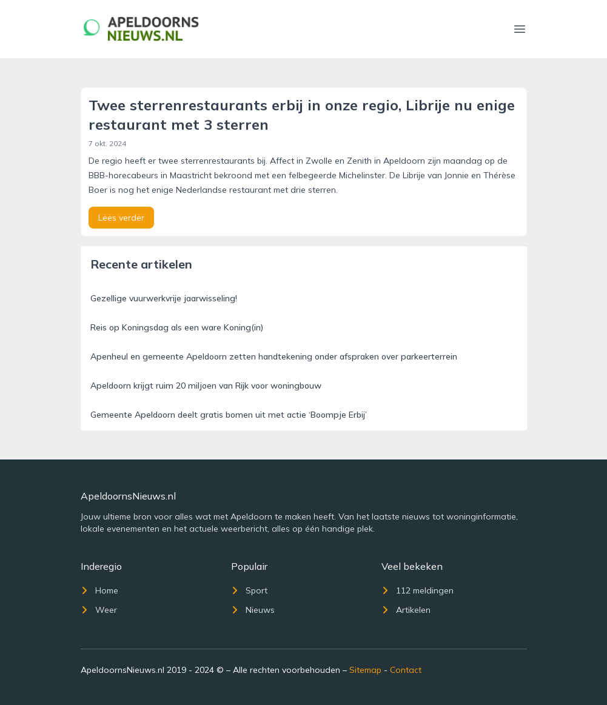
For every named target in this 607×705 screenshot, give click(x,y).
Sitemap (365, 669)
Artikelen (406, 609)
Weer (99, 609)
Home (99, 590)
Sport (249, 590)
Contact (405, 669)
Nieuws (253, 609)
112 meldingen (417, 590)
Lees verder (121, 217)
